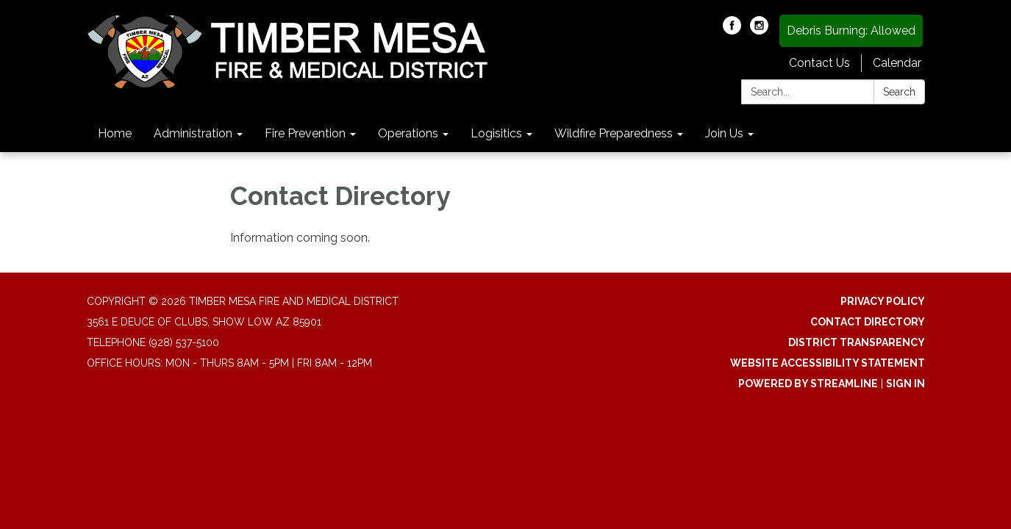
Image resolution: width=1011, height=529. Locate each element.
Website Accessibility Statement (827, 363)
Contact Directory (867, 322)
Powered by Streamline (808, 383)
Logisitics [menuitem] (496, 133)
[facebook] (732, 30)
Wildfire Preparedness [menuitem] (613, 133)
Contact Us (819, 63)
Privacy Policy (882, 301)
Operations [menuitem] (408, 133)
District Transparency (856, 342)
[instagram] (759, 30)
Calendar (897, 63)
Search (899, 92)
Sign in (905, 383)
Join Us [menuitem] (724, 133)
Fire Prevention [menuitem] (305, 133)
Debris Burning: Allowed (851, 30)
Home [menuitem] (115, 133)
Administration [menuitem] (193, 133)
